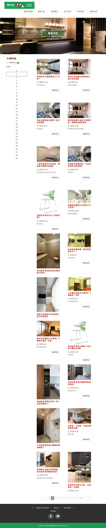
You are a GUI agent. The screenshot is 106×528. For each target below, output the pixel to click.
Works (56, 508)
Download (67, 508)
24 (17, 143)
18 (17, 124)
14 (17, 111)
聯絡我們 (93, 12)
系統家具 (54, 12)
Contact (53, 511)
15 (17, 115)
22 (17, 136)
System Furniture (42, 508)
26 (17, 149)
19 (17, 127)
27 (17, 152)
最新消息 (41, 12)
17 (17, 121)
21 (17, 133)
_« (41, 498)
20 (17, 130)
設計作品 (67, 12)
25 (17, 146)
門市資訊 (80, 12)
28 (17, 155)
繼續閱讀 (55, 90)
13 (17, 108)
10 (17, 99)
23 (17, 140)
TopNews (12, 62)
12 (17, 105)
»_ (89, 498)
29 (17, 158)
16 (17, 118)
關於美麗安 (28, 12)
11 (17, 102)
